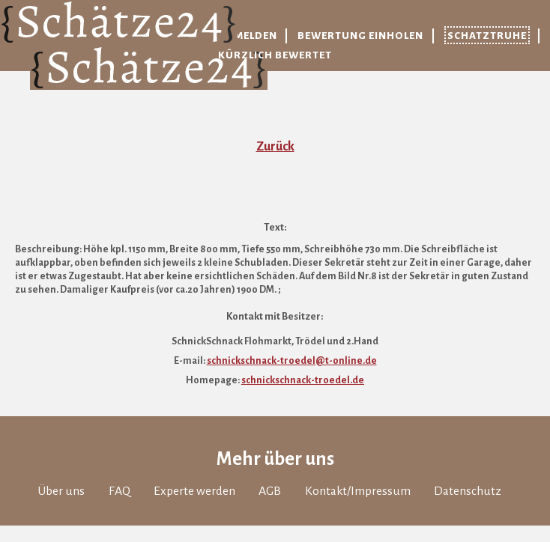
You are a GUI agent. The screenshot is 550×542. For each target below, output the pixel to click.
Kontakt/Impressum (358, 491)
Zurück (275, 146)
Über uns (61, 491)
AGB (270, 491)
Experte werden (194, 491)
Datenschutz (467, 491)
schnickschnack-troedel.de (302, 380)
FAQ (119, 491)
